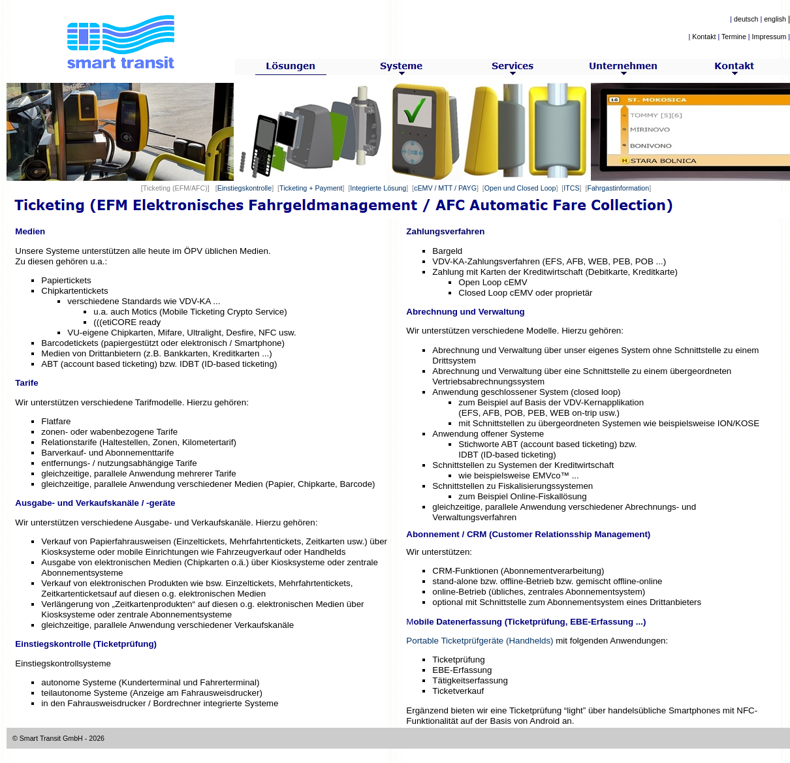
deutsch (746, 19)
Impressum (769, 36)
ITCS (571, 188)
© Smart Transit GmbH (47, 738)
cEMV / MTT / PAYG (445, 188)
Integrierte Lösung (378, 188)
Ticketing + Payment (310, 188)
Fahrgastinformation (618, 188)
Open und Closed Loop (520, 188)
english (775, 19)
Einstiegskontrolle (244, 188)
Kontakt (704, 36)
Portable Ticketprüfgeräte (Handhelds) (479, 641)
